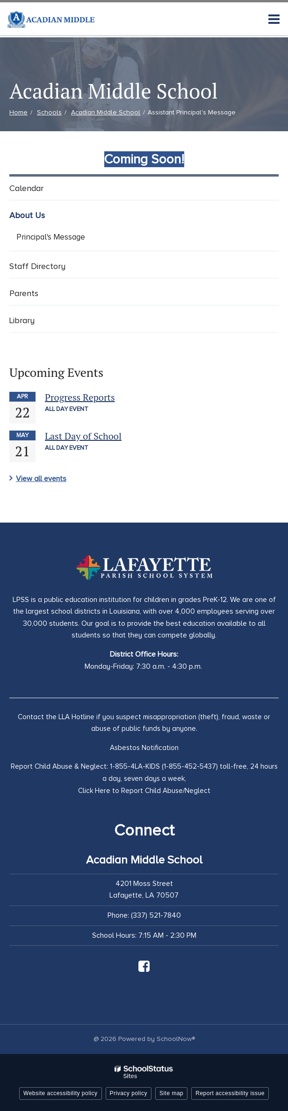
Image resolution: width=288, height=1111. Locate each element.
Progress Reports (80, 397)
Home (18, 112)
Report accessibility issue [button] (230, 1093)
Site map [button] (171, 1093)
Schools (49, 112)
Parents (23, 293)
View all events (41, 478)
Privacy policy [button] (128, 1093)
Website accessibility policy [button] (60, 1093)
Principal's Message (50, 237)
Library (22, 320)
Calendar (26, 188)
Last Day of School (83, 436)
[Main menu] (274, 18)
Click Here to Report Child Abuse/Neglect (144, 790)
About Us (27, 215)
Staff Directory (37, 266)
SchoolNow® (176, 1039)
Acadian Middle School (105, 112)
